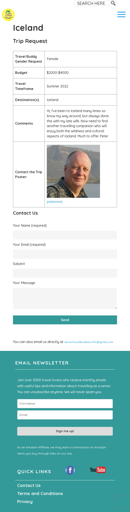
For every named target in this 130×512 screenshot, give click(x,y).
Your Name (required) (30, 225)
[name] (65, 403)
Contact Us (29, 485)
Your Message (24, 283)
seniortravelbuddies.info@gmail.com (88, 342)
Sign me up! (65, 431)
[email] (65, 414)
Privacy (25, 501)
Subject (19, 264)
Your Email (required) (29, 244)
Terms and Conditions (40, 493)
